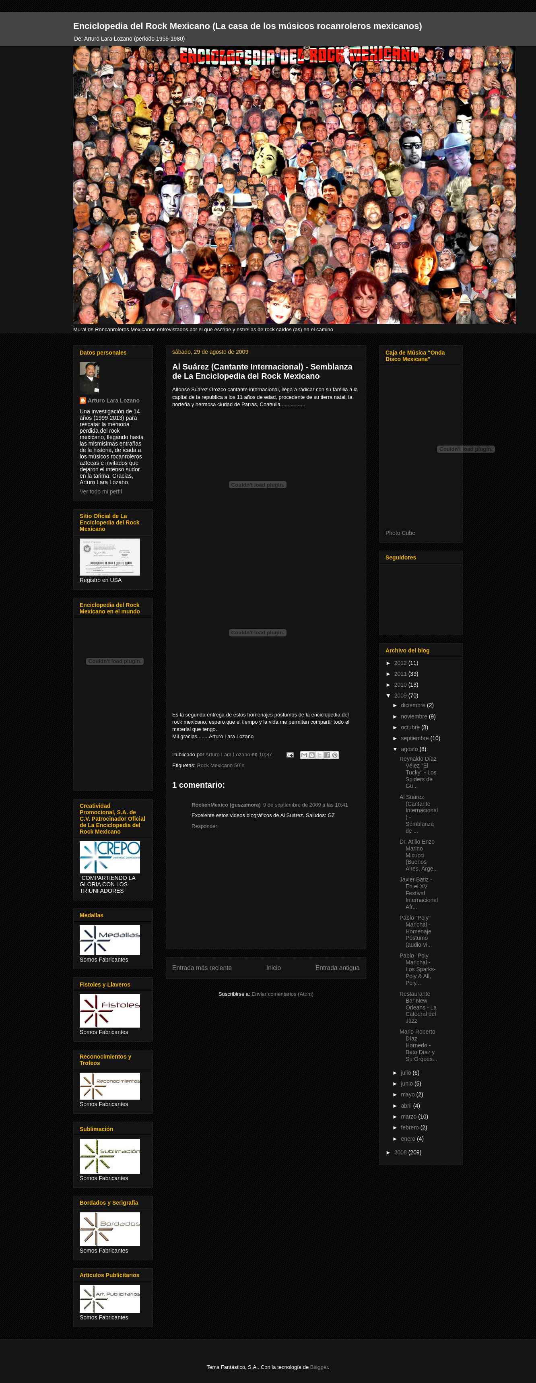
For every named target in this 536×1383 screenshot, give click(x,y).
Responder (204, 826)
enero (409, 1138)
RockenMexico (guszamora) (226, 805)
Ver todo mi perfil (101, 491)
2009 (401, 695)
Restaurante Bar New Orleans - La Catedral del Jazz (418, 1007)
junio (407, 1083)
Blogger (319, 1367)
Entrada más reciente (202, 967)
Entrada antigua (337, 967)
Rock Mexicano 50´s (220, 765)
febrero (410, 1127)
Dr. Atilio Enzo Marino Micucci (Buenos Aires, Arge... (419, 855)
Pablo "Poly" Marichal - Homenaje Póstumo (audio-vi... (416, 931)
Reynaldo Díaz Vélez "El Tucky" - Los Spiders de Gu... (418, 772)
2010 (401, 684)
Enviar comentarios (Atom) (282, 994)
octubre (411, 727)
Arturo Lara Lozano (114, 400)
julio (406, 1072)
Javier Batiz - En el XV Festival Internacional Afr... (419, 893)
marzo (409, 1116)
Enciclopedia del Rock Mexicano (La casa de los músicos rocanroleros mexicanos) (247, 26)
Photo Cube (400, 533)
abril (407, 1105)
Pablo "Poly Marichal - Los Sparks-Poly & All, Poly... (418, 969)
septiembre (415, 738)
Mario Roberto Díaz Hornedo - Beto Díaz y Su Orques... (418, 1045)
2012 (401, 663)
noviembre (415, 716)
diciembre (414, 705)
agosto (410, 749)
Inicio (273, 967)
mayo (408, 1094)
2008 (401, 1152)
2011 (401, 674)
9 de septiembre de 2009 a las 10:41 (305, 805)
